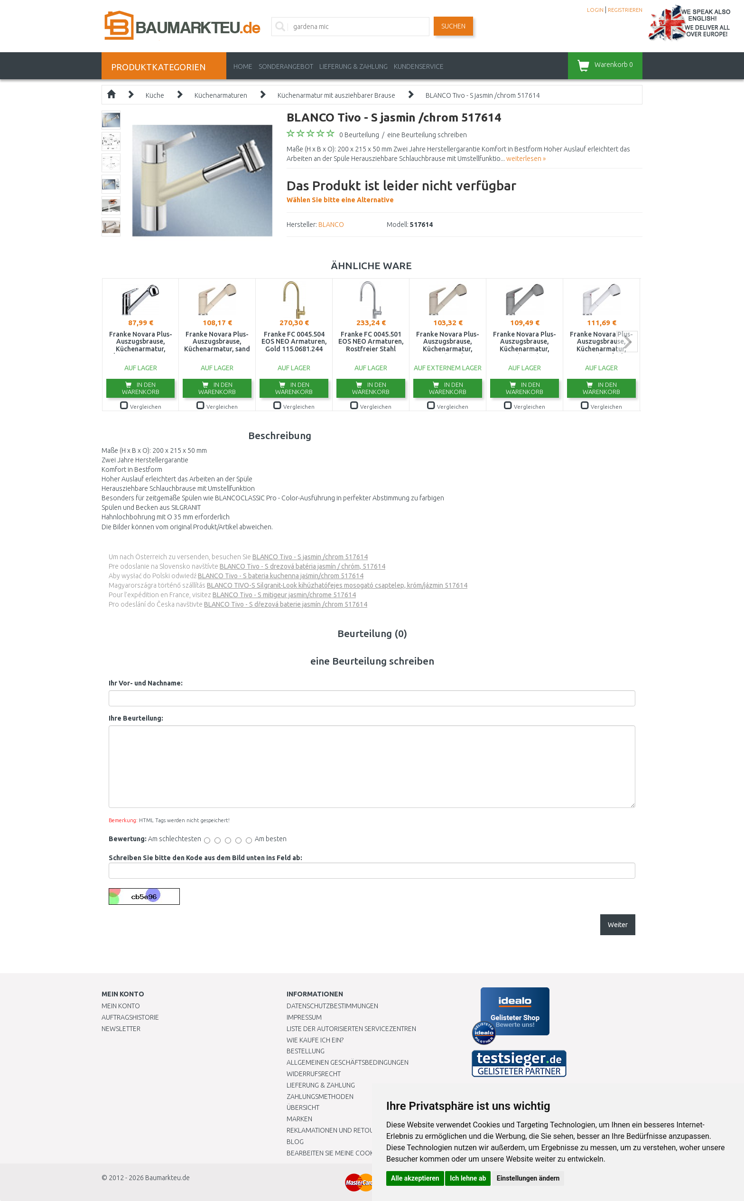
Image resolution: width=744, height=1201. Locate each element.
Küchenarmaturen (221, 95)
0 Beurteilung (359, 135)
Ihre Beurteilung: (136, 718)
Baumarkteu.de (167, 1178)
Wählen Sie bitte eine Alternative (401, 190)
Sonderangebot (286, 66)
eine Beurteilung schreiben (427, 135)
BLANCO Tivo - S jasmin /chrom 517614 (483, 95)
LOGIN (595, 10)
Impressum (304, 1017)
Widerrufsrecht (314, 1074)
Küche (155, 95)
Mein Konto (121, 1006)
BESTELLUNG (306, 1051)
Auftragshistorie (130, 1017)
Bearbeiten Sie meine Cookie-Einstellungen (357, 1153)
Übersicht (303, 1107)
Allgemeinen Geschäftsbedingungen (348, 1062)
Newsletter (121, 1028)
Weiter (618, 925)
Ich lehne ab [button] (468, 1178)
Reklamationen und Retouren (336, 1130)
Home (242, 66)
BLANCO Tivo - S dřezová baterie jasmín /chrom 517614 (285, 604)
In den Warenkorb (140, 388)
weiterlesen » (526, 158)
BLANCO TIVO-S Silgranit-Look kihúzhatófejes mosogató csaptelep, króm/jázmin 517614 (337, 585)
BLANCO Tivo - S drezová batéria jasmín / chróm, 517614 (302, 566)
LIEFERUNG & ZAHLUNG (353, 66)
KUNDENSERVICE (419, 66)
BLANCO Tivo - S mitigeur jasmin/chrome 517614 (284, 595)
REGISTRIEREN (625, 10)
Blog (295, 1141)
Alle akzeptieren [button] (415, 1178)
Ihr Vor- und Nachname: (146, 683)
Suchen (453, 26)
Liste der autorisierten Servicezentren (351, 1028)
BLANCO (331, 224)
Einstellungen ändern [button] (528, 1178)
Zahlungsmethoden (320, 1096)
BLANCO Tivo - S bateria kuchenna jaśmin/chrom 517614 (280, 576)
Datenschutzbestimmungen (332, 1006)
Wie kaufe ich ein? (315, 1040)
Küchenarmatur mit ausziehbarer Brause (336, 95)
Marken (299, 1119)
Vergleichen (140, 406)
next (627, 341)
